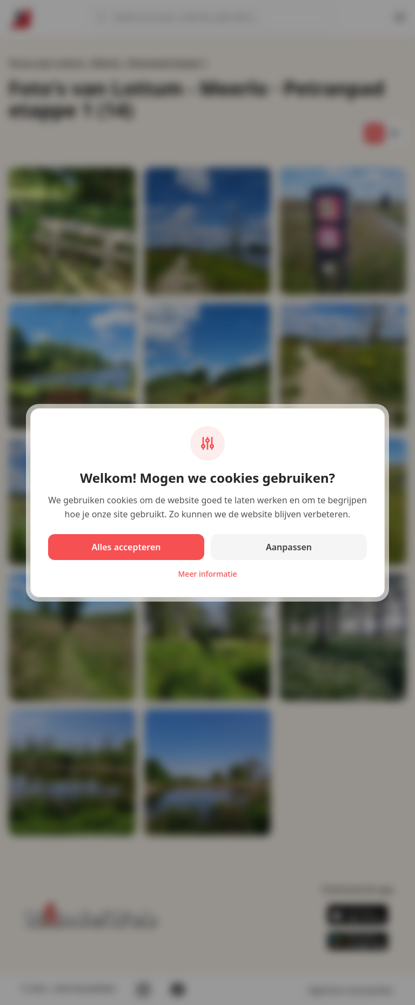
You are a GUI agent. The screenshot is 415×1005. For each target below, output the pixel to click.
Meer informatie (207, 574)
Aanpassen (289, 547)
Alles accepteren (125, 547)
